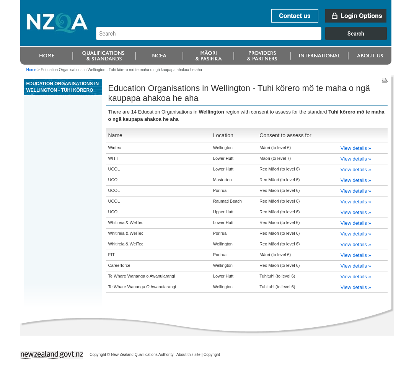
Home (31, 70)
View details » (356, 148)
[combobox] (245, 38)
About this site (188, 354)
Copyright (212, 354)
